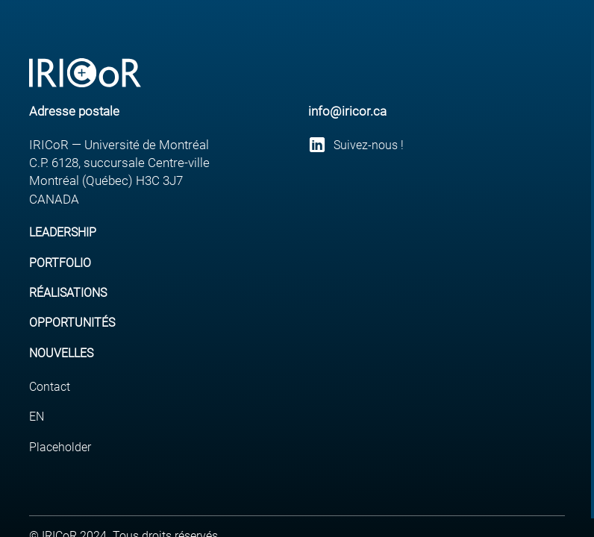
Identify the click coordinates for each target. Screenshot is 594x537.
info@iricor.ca (347, 111)
